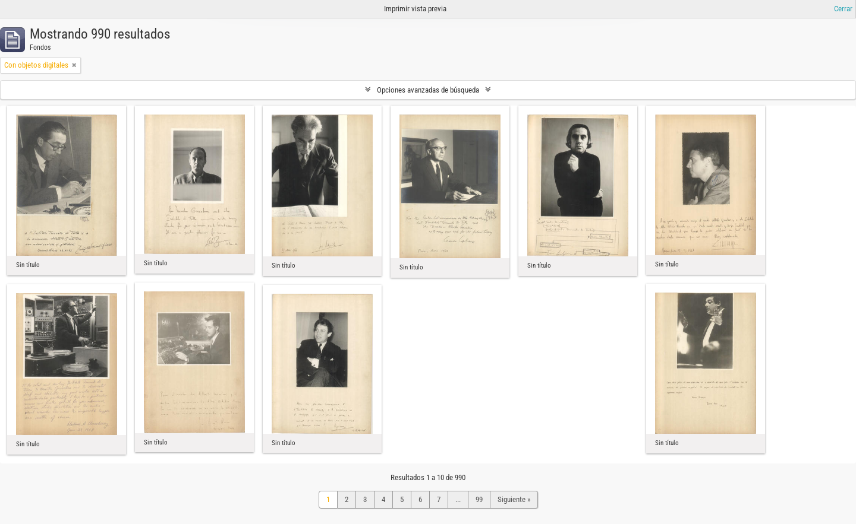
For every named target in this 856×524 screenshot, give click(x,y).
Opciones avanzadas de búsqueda (428, 89)
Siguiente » (514, 499)
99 (479, 499)
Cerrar (843, 8)
